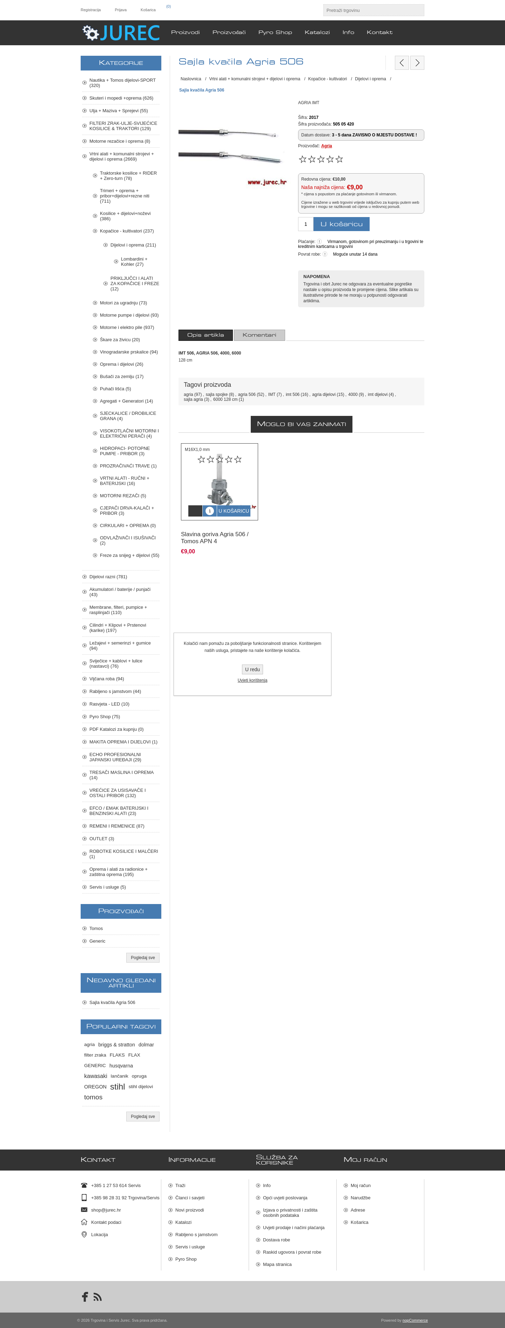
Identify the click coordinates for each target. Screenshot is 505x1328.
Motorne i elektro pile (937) (127, 327)
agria (188, 394)
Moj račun (361, 1185)
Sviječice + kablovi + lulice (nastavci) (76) (115, 663)
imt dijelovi (378, 394)
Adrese (358, 1210)
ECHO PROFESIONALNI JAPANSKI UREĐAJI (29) (115, 757)
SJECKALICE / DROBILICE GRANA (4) (128, 416)
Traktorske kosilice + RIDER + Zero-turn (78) (128, 175)
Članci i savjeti (189, 1197)
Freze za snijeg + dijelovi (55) (129, 555)
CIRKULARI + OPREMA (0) (128, 525)
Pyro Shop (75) (104, 716)
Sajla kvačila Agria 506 (112, 1002)
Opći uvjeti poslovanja (285, 1197)
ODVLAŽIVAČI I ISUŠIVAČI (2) (128, 540)
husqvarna (121, 1066)
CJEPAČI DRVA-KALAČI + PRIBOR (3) (127, 510)
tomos (93, 1097)
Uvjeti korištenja (253, 680)
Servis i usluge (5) (107, 887)
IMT (272, 394)
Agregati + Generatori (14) (126, 401)
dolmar (146, 1044)
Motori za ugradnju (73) (123, 302)
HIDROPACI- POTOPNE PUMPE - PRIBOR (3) (125, 451)
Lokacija (99, 1234)
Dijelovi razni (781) (108, 576)
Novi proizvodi (189, 1210)
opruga (139, 1076)
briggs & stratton (116, 1044)
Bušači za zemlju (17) (121, 376)
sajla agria (193, 399)
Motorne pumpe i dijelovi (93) (129, 315)
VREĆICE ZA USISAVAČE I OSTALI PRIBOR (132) (117, 793)
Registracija (91, 10)
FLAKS (117, 1055)
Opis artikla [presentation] (205, 335)
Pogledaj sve (143, 957)
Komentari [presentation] (259, 335)
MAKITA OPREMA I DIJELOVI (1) (123, 741)
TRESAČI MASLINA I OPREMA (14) (121, 775)
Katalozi (183, 1222)
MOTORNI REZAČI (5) (123, 495)
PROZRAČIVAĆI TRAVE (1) (128, 465)
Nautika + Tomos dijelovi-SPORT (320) (122, 82)
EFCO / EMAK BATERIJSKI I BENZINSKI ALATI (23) (118, 810)
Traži (180, 1185)
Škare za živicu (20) (120, 339)
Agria (326, 145)
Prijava (121, 10)
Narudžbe (360, 1197)
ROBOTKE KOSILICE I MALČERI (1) (123, 854)
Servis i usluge (190, 1246)
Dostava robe (276, 1239)
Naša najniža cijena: (323, 187)
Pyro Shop (186, 1259)
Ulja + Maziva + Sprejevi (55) (118, 110)
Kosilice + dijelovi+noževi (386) (125, 216)
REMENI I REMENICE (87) (116, 826)
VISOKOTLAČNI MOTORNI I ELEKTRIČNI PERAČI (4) (129, 433)
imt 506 (292, 394)
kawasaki (95, 1076)
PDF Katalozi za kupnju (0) (116, 729)
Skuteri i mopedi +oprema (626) (121, 98)
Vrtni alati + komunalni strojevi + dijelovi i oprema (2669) (121, 156)
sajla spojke (217, 394)
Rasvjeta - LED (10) (109, 704)
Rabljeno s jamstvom (196, 1234)
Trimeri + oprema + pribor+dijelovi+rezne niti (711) (124, 196)
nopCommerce (415, 1320)
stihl (117, 1086)
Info (267, 1185)
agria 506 (247, 394)
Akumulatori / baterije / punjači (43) (119, 592)
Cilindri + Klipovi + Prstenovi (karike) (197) (117, 627)
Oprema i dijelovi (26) (121, 364)
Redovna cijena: (316, 179)
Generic (97, 941)
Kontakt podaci (106, 1222)
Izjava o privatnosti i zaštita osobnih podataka (290, 1212)
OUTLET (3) (101, 838)
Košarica (360, 1222)
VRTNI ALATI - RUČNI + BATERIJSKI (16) (124, 481)
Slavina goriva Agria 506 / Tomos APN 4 (215, 532)
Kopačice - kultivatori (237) (127, 231)
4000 (353, 394)
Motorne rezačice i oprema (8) (119, 141)
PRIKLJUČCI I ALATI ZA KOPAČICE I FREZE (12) (134, 283)
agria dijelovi (324, 394)
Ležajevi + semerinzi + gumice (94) (120, 645)
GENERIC (95, 1065)
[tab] (206, 335)
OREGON (95, 1087)
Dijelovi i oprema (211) (133, 245)
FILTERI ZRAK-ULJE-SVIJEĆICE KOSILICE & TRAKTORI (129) (123, 126)
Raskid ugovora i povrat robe (292, 1252)
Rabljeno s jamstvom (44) (115, 691)
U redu (252, 669)
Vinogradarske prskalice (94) (129, 352)
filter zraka (95, 1055)
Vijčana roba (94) (106, 678)
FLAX (134, 1055)
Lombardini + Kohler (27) (134, 261)
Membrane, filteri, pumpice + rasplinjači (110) (118, 610)
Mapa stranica (277, 1264)
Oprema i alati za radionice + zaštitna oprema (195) (118, 872)
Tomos (96, 928)
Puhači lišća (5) (115, 388)
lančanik (119, 1076)
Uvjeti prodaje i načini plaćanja (294, 1227)
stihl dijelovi (141, 1086)
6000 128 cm (225, 399)
